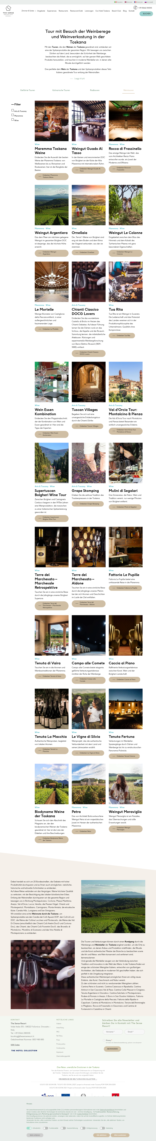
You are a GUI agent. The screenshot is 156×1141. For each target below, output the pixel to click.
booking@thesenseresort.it (22, 1036)
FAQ (57, 1032)
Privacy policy (60, 1044)
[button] (78, 78)
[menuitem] (119, 2)
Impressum (59, 1052)
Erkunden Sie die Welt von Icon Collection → (78, 1079)
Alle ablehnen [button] (101, 1135)
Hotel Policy (60, 1028)
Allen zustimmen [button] (120, 1135)
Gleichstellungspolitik (63, 1056)
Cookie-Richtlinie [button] (82, 1114)
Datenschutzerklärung (120, 1042)
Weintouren (128, 90)
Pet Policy (59, 1036)
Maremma (18, 116)
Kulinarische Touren (61, 90)
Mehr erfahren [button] (35, 1135)
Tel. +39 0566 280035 (20, 1033)
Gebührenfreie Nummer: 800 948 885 (27, 1039)
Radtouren (94, 90)
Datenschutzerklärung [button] (107, 1110)
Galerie (58, 1023)
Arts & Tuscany (20, 111)
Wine (16, 120)
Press (58, 1040)
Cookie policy (60, 1048)
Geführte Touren (27, 90)
